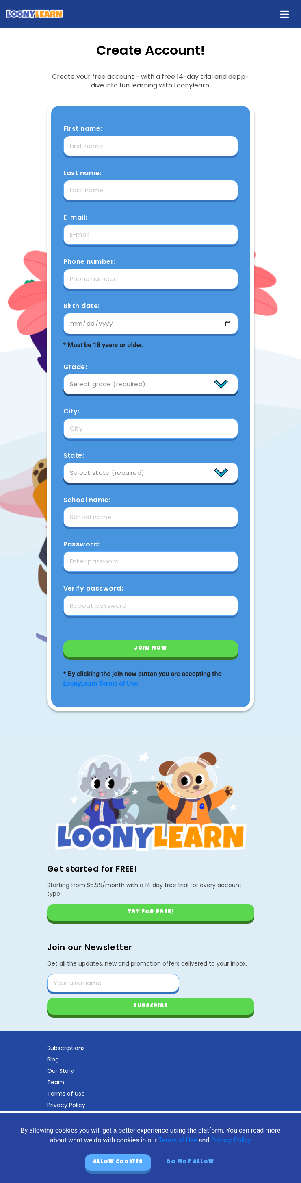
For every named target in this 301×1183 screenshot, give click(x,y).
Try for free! (151, 912)
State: (73, 455)
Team (55, 1082)
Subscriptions (66, 1048)
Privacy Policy (66, 1105)
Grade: (75, 367)
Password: (81, 544)
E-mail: (75, 217)
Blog (53, 1059)
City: (71, 411)
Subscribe (150, 1006)
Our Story (60, 1071)
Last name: (82, 173)
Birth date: (81, 306)
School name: (87, 500)
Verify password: (93, 588)
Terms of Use (66, 1093)
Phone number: (89, 261)
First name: (82, 129)
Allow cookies (118, 1162)
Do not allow (190, 1162)
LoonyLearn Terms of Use (100, 683)
